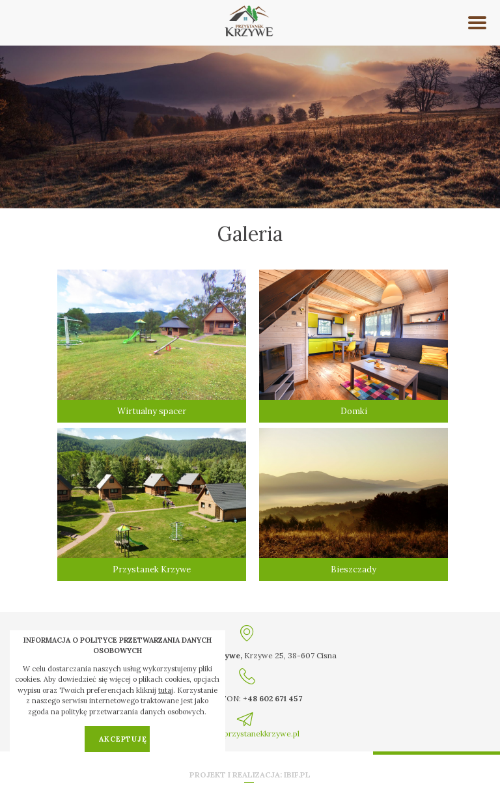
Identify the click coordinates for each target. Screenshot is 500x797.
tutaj (165, 690)
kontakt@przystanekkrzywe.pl (244, 733)
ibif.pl (297, 774)
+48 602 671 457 (272, 698)
